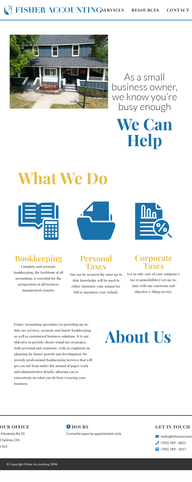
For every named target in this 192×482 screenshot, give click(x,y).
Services (112, 10)
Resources (145, 10)
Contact (178, 10)
